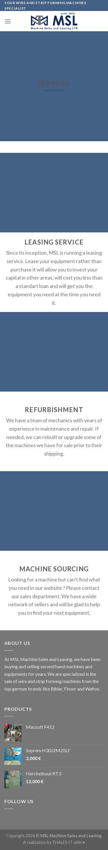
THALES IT (62, 842)
